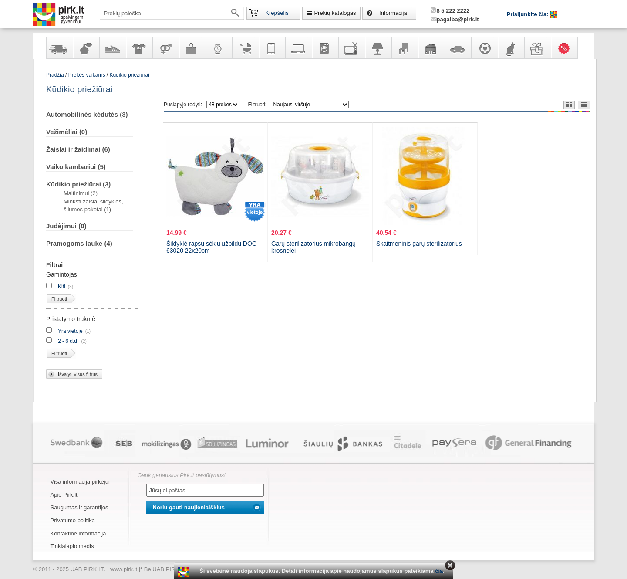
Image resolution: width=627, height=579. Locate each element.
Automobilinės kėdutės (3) (87, 114)
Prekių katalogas (335, 13)
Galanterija (192, 47)
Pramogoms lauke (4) (79, 243)
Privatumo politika (73, 520)
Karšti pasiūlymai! (567, 47)
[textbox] (172, 13)
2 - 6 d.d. (68, 341)
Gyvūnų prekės (510, 47)
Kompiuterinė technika (298, 47)
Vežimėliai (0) (66, 131)
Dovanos (537, 47)
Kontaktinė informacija (78, 533)
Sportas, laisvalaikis (484, 47)
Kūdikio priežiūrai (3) (78, 184)
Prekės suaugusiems (165, 47)
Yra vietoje (70, 331)
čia (439, 571)
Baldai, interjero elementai (404, 47)
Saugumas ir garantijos (79, 507)
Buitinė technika (324, 47)
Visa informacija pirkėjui (80, 481)
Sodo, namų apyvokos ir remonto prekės (431, 47)
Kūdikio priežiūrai (129, 75)
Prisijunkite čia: (528, 14)
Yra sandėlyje (59, 47)
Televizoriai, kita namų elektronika (351, 47)
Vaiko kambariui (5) (76, 166)
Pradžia (55, 75)
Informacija (393, 13)
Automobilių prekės (457, 47)
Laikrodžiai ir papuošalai (218, 47)
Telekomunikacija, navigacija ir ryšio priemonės (271, 47)
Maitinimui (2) (81, 193)
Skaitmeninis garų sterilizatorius (419, 243)
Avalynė (112, 47)
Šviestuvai (378, 47)
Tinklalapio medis (72, 546)
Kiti (61, 287)
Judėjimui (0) (66, 226)
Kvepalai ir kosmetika (85, 47)
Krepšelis (276, 13)
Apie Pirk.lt (64, 494)
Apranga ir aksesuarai (139, 47)
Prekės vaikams (245, 47)
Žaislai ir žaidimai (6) (78, 149)
